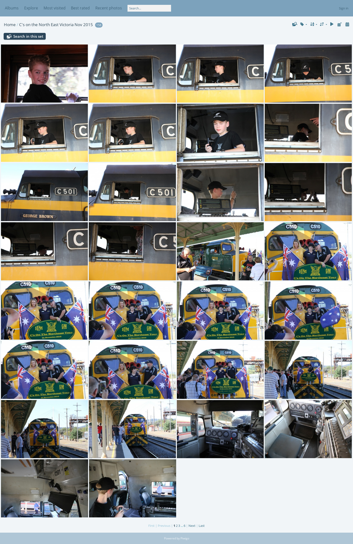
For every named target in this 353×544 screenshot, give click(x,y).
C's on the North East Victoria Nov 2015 (56, 24)
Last (202, 525)
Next (191, 525)
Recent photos (108, 8)
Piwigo (184, 538)
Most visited (55, 8)
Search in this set (28, 36)
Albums (12, 8)
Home (10, 24)
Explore (31, 8)
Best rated (80, 8)
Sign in (343, 8)
